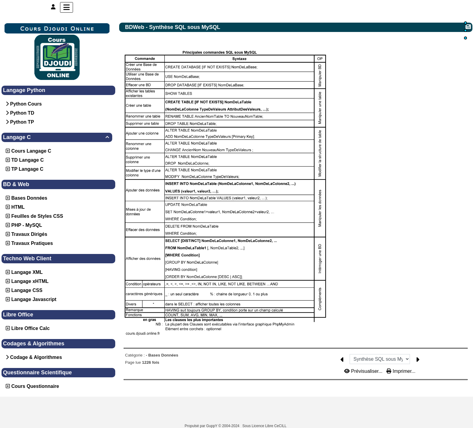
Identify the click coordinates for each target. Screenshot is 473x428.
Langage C (57, 137)
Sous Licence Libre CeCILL (265, 426)
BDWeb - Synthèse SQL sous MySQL (173, 27)
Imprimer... (400, 362)
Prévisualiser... (364, 362)
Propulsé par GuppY (201, 426)
